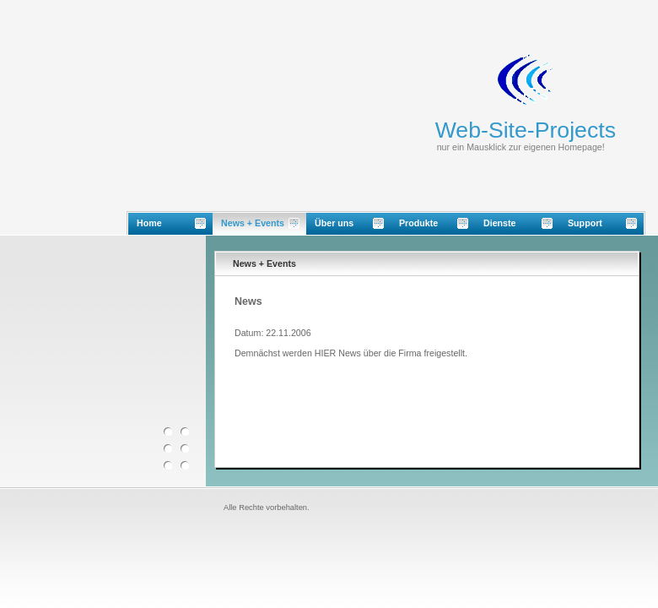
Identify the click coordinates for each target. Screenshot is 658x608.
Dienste (499, 223)
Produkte (418, 223)
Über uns (334, 223)
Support (585, 223)
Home (149, 223)
